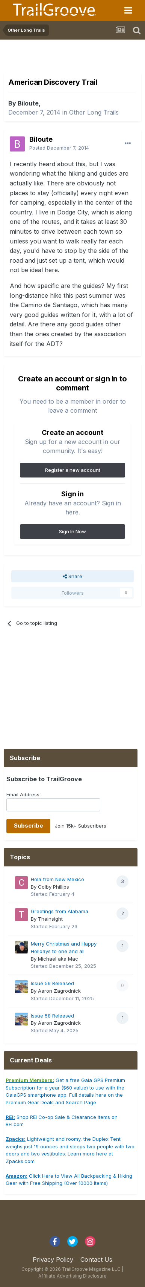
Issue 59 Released (52, 983)
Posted (59, 148)
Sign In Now (72, 531)
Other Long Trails (94, 112)
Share (72, 576)
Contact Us (96, 1259)
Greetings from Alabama (59, 911)
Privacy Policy (53, 1259)
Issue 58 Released (52, 1016)
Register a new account (72, 470)
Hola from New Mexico (57, 879)
